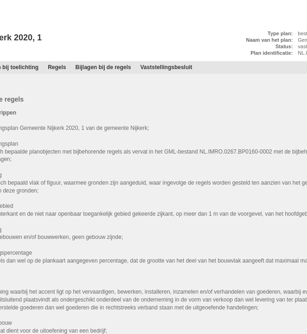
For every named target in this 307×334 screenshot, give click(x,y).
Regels (57, 67)
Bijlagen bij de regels (103, 67)
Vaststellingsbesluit (166, 67)
